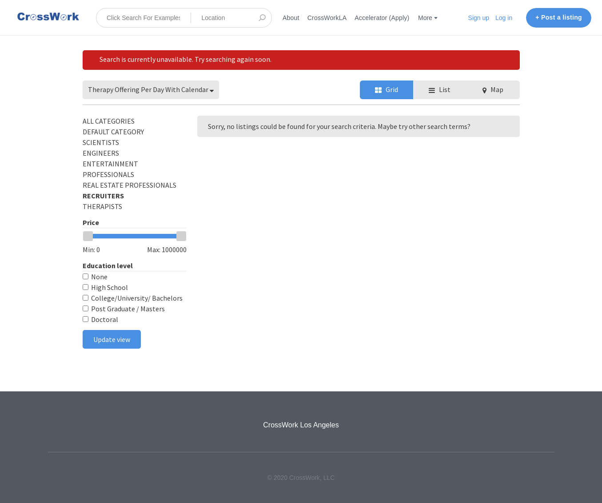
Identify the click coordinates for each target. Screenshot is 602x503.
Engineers (101, 153)
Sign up (478, 17)
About (291, 17)
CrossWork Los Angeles (301, 425)
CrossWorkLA (327, 17)
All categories (109, 121)
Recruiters (103, 195)
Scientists (101, 142)
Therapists (102, 206)
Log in (503, 17)
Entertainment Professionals (110, 169)
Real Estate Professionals (129, 185)
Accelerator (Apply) (382, 17)
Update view (111, 339)
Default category (113, 131)
